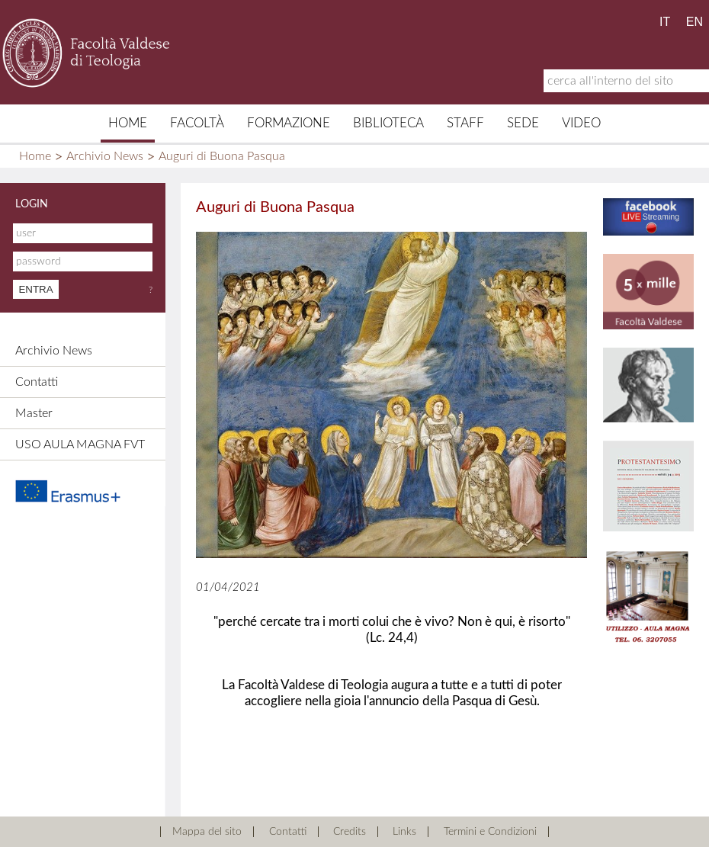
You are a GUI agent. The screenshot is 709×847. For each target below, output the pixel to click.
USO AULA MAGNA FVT (80, 444)
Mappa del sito (207, 831)
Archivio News (104, 156)
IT (664, 21)
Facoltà (197, 123)
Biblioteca (388, 123)
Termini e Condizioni (490, 831)
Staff (465, 123)
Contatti (36, 382)
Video (581, 123)
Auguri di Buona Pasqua (222, 156)
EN (694, 21)
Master (34, 413)
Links (404, 831)
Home (127, 123)
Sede (523, 123)
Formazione (288, 123)
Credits (349, 831)
